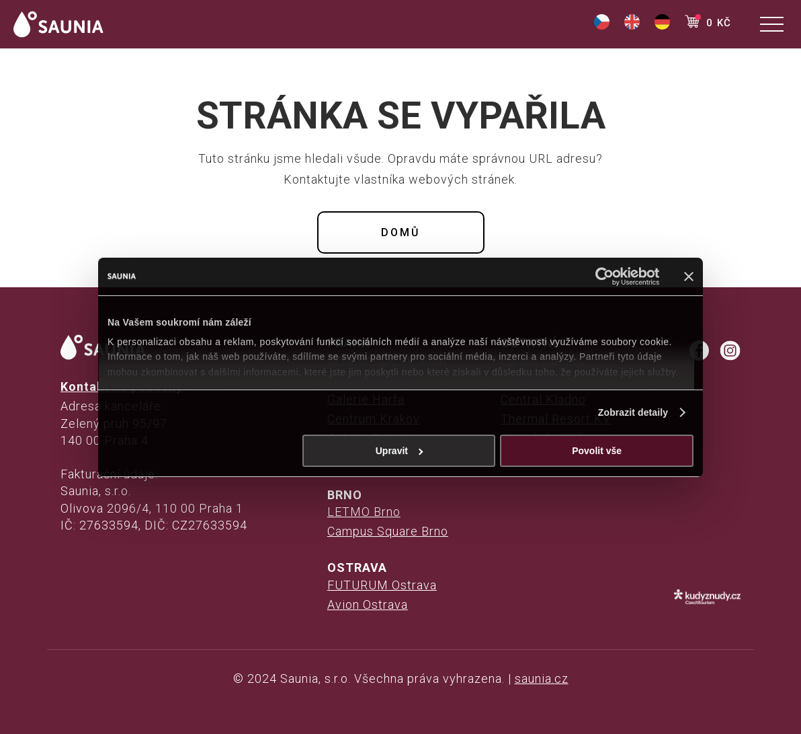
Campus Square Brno (387, 531)
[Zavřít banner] (688, 276)
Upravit (399, 450)
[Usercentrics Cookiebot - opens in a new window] (600, 276)
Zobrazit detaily (633, 412)
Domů (400, 232)
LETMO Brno (363, 512)
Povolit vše (597, 450)
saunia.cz (541, 678)
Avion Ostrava (367, 604)
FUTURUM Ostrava (382, 585)
